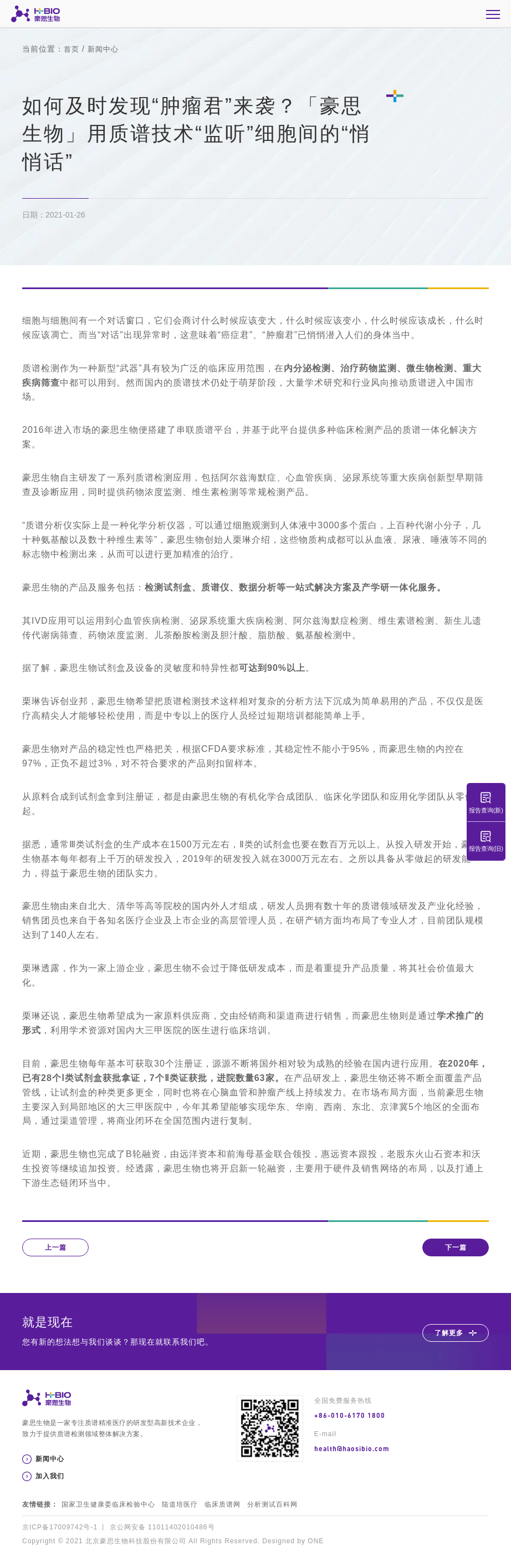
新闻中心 (105, 48)
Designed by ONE (293, 1541)
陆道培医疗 (180, 1504)
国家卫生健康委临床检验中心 (108, 1504)
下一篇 (456, 1247)
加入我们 (49, 1476)
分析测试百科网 (272, 1504)
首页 (72, 48)
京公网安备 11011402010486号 (162, 1527)
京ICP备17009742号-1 (60, 1527)
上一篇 (56, 1247)
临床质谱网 (223, 1504)
